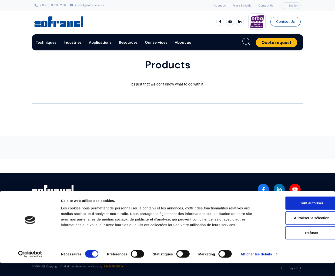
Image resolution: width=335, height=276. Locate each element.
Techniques (46, 42)
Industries (72, 42)
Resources (128, 42)
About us (220, 5)
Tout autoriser (296, 216)
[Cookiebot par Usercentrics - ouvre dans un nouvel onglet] (30, 266)
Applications (100, 42)
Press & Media (242, 5)
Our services (156, 42)
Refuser (296, 245)
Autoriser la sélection (296, 231)
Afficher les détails (256, 267)
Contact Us (265, 5)
